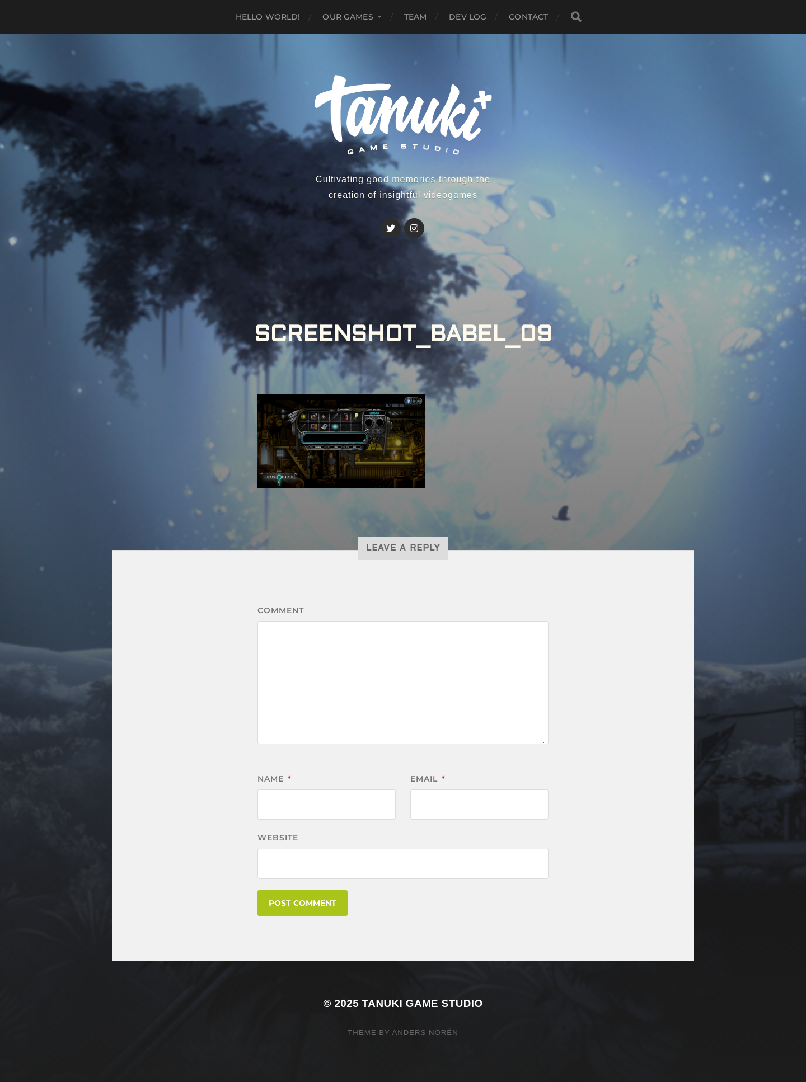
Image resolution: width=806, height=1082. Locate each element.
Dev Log (467, 17)
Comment (280, 610)
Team (415, 17)
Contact (528, 17)
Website (277, 837)
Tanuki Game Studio (422, 1003)
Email (428, 779)
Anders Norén (425, 1032)
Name (274, 779)
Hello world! (268, 17)
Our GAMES (347, 17)
